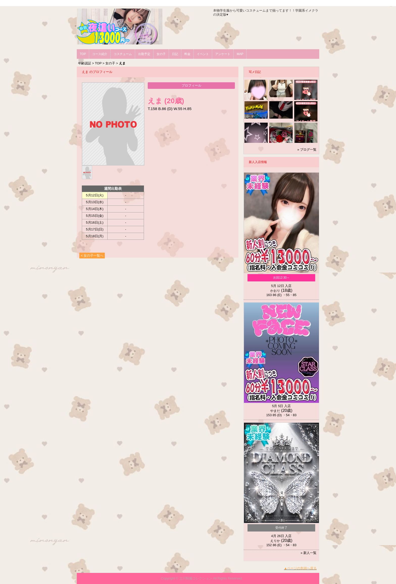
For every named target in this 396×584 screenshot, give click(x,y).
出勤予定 (144, 54)
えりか (275, 541)
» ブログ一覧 (306, 149)
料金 (187, 54)
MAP (240, 54)
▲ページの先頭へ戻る (300, 568)
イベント (203, 54)
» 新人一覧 (308, 553)
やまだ (275, 411)
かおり (275, 291)
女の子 (161, 54)
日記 (175, 54)
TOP (83, 54)
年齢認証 (84, 63)
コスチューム (123, 54)
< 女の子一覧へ (92, 255)
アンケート (222, 54)
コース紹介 (99, 54)
